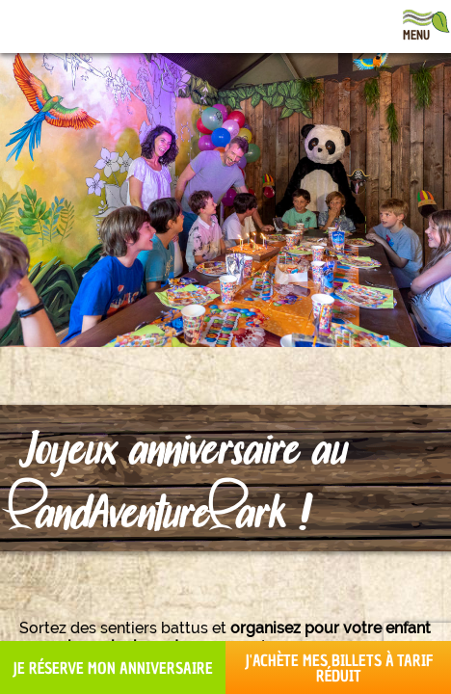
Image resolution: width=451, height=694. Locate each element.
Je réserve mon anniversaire (113, 668)
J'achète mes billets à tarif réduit (339, 668)
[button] (28, 672)
